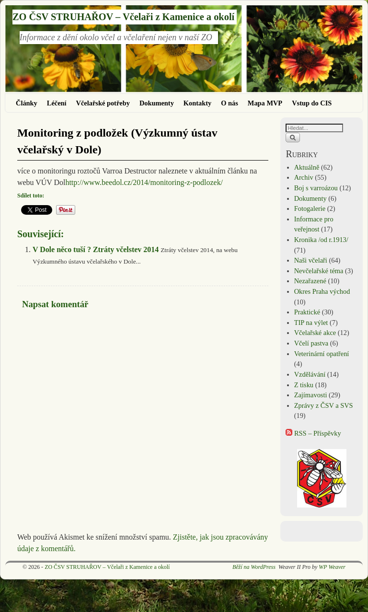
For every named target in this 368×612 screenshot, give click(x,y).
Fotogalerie (310, 208)
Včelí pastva (311, 343)
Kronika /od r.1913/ (321, 239)
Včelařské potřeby (103, 103)
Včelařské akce (315, 332)
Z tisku (303, 385)
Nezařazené (310, 281)
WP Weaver (332, 567)
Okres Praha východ (322, 291)
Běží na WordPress (254, 567)
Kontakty (197, 103)
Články (26, 103)
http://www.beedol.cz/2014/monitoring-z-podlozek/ (144, 182)
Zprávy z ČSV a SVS (323, 405)
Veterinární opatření (321, 354)
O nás (229, 103)
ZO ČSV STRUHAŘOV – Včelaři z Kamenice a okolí (123, 17)
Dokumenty (156, 103)
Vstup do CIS (312, 103)
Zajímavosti (310, 395)
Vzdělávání (310, 374)
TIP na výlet (311, 322)
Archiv (303, 177)
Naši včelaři (310, 260)
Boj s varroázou (316, 188)
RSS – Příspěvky (313, 433)
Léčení (57, 103)
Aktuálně (307, 167)
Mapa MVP (265, 103)
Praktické (307, 312)
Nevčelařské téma (319, 271)
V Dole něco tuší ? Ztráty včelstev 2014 (96, 249)
